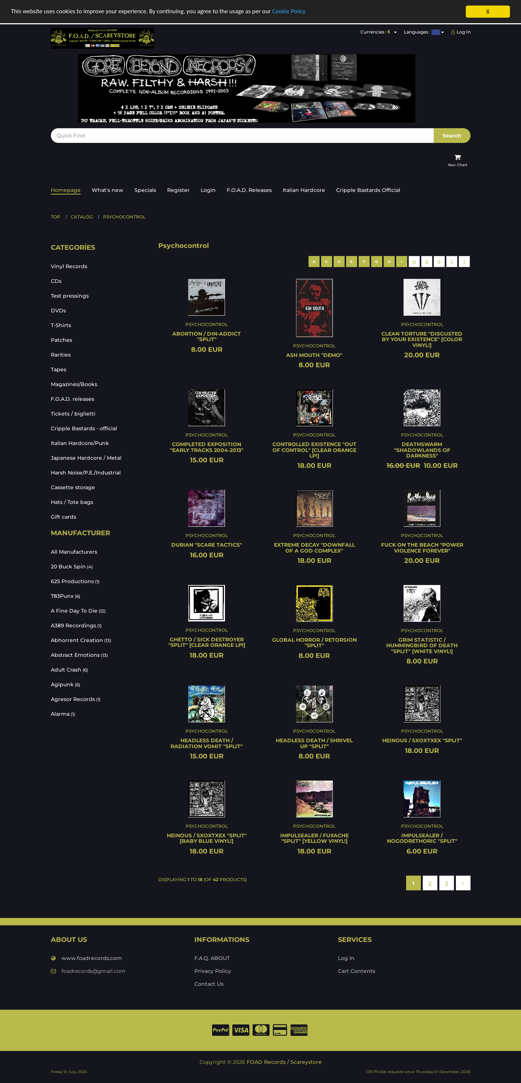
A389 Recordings (76, 625)
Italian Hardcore (304, 190)
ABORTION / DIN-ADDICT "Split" (206, 336)
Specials (145, 190)
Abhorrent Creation (81, 640)
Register (178, 190)
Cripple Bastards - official (84, 428)
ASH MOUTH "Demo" (314, 355)
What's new (107, 190)
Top (55, 217)
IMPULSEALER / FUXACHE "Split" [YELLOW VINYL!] (314, 838)
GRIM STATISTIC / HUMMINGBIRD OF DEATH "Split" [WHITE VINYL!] (422, 646)
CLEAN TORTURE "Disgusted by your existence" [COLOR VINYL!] (421, 339)
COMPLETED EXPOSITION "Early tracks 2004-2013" (206, 447)
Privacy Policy (212, 971)
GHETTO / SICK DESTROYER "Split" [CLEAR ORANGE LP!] (206, 642)
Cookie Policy (290, 12)
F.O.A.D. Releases (249, 190)
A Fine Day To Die (78, 610)
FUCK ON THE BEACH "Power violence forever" (422, 548)
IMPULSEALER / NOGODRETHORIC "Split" (422, 838)
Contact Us (208, 984)
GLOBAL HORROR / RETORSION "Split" (314, 643)
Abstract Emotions (79, 655)
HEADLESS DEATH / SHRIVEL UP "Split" (314, 743)
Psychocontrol (124, 217)
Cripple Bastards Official (368, 190)
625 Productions (75, 581)
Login (208, 190)
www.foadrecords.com (86, 958)
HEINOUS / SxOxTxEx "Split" (422, 740)
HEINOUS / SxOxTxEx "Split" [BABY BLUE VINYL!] (207, 838)
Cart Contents (356, 971)
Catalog (82, 217)
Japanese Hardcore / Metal (86, 458)
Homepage (66, 190)
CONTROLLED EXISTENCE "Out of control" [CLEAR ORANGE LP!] (314, 450)
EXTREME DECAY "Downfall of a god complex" (314, 548)
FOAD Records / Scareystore (284, 1062)
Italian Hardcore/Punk (80, 443)
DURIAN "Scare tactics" (206, 545)
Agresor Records (76, 699)
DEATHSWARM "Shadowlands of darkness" (422, 450)
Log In (461, 32)
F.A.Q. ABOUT (212, 958)
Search (452, 135)
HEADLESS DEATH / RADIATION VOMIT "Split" (206, 743)
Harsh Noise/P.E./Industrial (86, 472)
